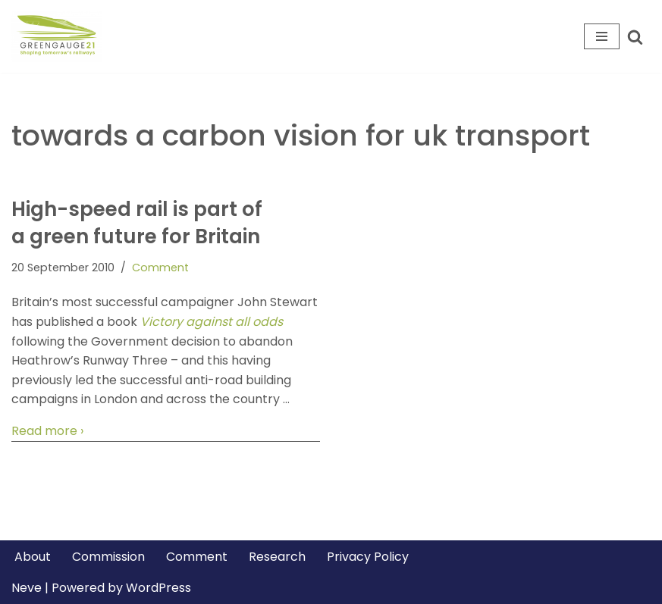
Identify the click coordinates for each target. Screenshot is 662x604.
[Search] (635, 37)
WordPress (158, 587)
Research (277, 556)
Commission (108, 556)
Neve (26, 587)
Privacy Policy (368, 556)
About (32, 556)
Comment (160, 267)
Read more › (47, 431)
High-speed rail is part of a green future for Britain (136, 223)
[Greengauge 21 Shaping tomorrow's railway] (60, 36)
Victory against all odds (211, 321)
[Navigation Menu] (602, 36)
